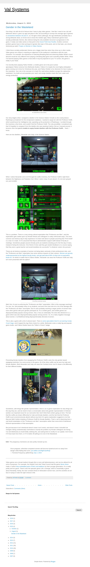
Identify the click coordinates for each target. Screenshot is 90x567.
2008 (11, 553)
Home (40, 485)
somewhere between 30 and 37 (17, 36)
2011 (11, 545)
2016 (11, 523)
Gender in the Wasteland (19, 27)
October (14, 528)
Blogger (53, 561)
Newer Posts (10, 485)
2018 (11, 518)
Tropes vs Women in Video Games (30, 46)
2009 (11, 551)
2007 (11, 556)
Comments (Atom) (19, 488)
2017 (11, 521)
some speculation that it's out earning (54, 321)
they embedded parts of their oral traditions (30, 466)
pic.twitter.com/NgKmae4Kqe (40, 450)
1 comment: (28, 477)
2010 (11, 548)
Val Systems (16, 9)
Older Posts (68, 485)
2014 (11, 537)
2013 (11, 540)
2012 (11, 543)
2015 (11, 526)
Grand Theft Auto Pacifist (48, 42)
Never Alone (64, 464)
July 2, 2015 (38, 453)
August (14, 531)
